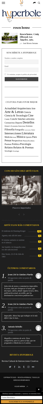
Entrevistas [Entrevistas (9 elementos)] (21, 126)
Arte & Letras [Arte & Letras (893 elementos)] (14, 112)
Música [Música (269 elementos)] (21, 136)
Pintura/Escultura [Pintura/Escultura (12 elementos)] (28, 141)
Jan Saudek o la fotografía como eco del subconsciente (13, 248)
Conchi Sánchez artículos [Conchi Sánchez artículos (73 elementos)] (22, 119)
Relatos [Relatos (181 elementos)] (9, 147)
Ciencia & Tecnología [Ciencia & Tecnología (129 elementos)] (16, 115)
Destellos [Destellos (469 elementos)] (28, 122)
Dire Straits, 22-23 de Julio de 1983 (13, 255)
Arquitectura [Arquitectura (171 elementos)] (24, 108)
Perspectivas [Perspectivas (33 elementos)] (17, 140)
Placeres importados (21, 208)
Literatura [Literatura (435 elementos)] (28, 133)
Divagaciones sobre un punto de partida (19, 279)
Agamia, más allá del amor (11, 235)
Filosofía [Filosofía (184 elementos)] (9, 129)
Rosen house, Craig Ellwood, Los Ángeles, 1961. (29, 37)
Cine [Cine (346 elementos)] (30, 115)
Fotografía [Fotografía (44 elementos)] (19, 129)
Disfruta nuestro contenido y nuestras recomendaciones (22, 394)
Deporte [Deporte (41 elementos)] (18, 122)
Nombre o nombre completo (14, 58)
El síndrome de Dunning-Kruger (14, 231)
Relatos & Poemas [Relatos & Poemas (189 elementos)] (23, 147)
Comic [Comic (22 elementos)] (7, 119)
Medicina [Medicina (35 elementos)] (8, 137)
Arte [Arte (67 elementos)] (33, 108)
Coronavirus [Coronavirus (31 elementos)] (10, 123)
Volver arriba (21, 386)
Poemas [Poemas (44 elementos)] (8, 144)
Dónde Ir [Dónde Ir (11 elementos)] (8, 126)
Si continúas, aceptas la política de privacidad (21, 74)
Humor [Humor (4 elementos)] (33, 130)
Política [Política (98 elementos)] (16, 144)
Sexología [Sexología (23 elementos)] (8, 151)
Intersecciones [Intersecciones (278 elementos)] (13, 133)
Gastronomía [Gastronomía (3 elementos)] (27, 130)
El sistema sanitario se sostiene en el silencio (13, 241)
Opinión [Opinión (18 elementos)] (29, 137)
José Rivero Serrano (30, 43)
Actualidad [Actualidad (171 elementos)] (11, 108)
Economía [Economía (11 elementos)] (14, 126)
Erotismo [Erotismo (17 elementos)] (29, 126)
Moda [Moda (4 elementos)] (14, 137)
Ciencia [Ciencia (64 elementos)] (27, 112)
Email (6, 66)
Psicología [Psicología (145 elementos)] (25, 143)
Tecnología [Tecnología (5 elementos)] (16, 151)
